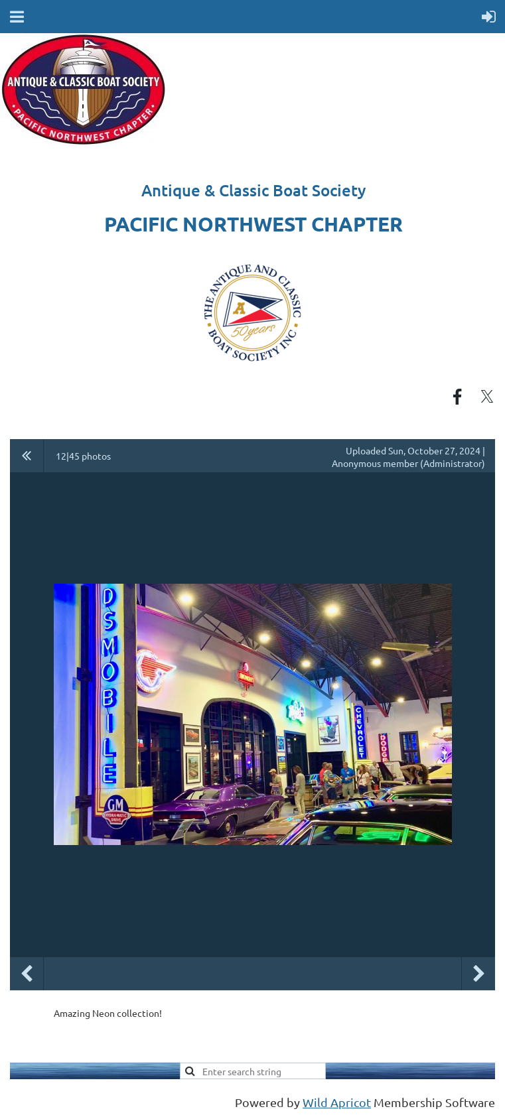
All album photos (27, 455)
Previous (26, 973)
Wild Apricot (337, 1102)
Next (478, 973)
